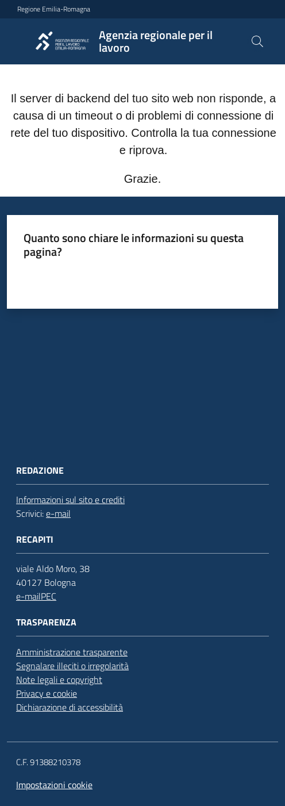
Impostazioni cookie (54, 785)
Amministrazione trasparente (72, 652)
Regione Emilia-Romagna (53, 9)
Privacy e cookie (46, 693)
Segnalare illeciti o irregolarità (72, 666)
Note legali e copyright (59, 679)
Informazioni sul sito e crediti (70, 499)
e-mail (58, 513)
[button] (257, 41)
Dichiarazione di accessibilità (69, 707)
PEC (48, 596)
